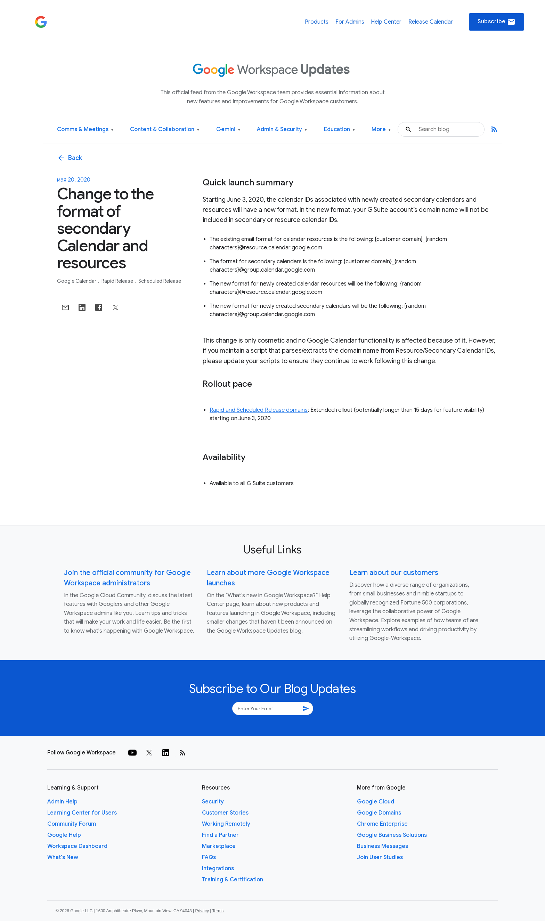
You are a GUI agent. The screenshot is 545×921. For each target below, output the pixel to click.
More (381, 129)
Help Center (386, 21)
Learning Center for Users (82, 812)
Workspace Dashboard (77, 846)
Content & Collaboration (164, 129)
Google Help (64, 835)
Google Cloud (375, 801)
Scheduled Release (159, 281)
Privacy (202, 910)
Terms (217, 910)
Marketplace (219, 846)
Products (316, 21)
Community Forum (71, 823)
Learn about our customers (393, 572)
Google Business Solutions (392, 835)
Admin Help (62, 801)
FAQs (209, 857)
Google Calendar (77, 281)
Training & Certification (232, 879)
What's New (62, 857)
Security (213, 801)
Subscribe (496, 22)
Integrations (218, 868)
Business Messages (382, 846)
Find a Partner (220, 835)
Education (339, 129)
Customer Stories (225, 812)
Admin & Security (282, 129)
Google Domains (379, 812)
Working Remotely (226, 823)
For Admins (349, 21)
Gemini (228, 129)
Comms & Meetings (85, 129)
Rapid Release (117, 281)
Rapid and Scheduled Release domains (259, 410)
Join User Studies (380, 857)
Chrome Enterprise (382, 823)
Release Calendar (430, 21)
